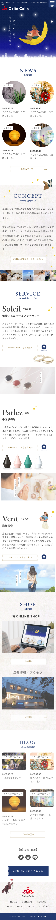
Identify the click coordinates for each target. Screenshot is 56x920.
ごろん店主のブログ (12, 757)
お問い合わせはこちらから (28, 871)
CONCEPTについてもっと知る (33, 258)
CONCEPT (27, 901)
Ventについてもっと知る (25, 557)
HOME (13, 901)
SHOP (9, 906)
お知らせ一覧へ (28, 168)
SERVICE (41, 901)
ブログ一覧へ (28, 834)
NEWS (20, 906)
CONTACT (44, 906)
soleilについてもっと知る (25, 347)
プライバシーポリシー (37, 917)
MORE (28, 655)
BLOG (31, 906)
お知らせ (7, 85)
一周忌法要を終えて (11, 778)
